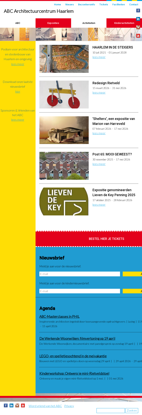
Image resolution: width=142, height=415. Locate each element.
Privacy (69, 406)
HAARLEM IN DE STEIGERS (113, 47)
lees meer (99, 57)
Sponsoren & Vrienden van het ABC (18, 112)
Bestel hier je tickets (106, 239)
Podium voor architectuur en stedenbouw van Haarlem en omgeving (17, 54)
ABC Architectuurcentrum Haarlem (39, 11)
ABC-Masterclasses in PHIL (59, 317)
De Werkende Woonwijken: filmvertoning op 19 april (77, 339)
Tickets (103, 4)
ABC (17, 23)
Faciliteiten (118, 4)
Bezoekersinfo (86, 4)
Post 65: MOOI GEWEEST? (112, 154)
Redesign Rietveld (106, 83)
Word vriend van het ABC (45, 406)
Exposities (53, 23)
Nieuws (69, 4)
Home (57, 4)
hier (17, 91)
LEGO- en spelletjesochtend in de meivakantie (73, 356)
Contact (133, 4)
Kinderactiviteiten (124, 23)
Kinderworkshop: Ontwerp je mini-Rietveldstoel (74, 373)
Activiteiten (88, 23)
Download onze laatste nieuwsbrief (18, 84)
